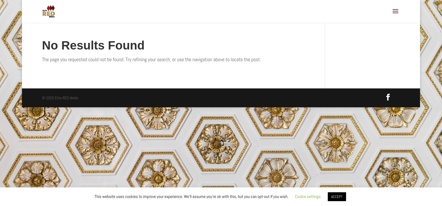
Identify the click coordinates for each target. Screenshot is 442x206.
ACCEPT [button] (337, 196)
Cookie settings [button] (308, 196)
